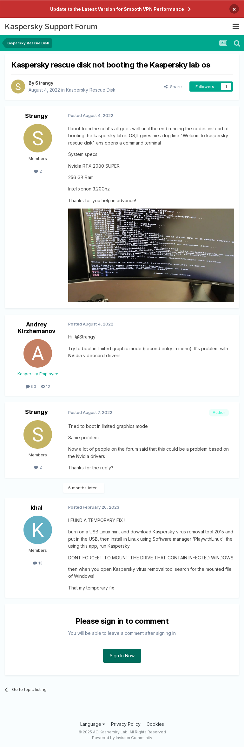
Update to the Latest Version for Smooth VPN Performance (117, 9)
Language (92, 724)
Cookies (155, 724)
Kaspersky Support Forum (51, 26)
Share (173, 86)
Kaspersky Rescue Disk (90, 90)
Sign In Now (122, 655)
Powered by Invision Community (122, 737)
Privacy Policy (126, 724)
